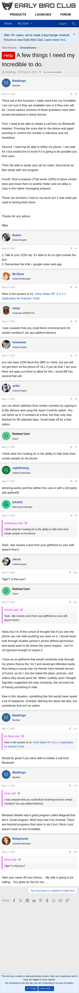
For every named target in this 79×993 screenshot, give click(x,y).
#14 (75, 852)
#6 (76, 399)
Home (8, 23)
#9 (76, 515)
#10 (75, 572)
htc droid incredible (52, 72)
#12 (75, 728)
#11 (75, 602)
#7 (76, 447)
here (63, 39)
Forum (65, 14)
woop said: (10, 793)
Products (18, 14)
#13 (75, 785)
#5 (76, 355)
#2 (76, 248)
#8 (76, 481)
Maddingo (10, 72)
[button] (31, 23)
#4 (76, 321)
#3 (76, 287)
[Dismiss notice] (73, 35)
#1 (76, 94)
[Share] (71, 94)
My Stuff (23, 23)
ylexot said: (10, 859)
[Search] (73, 23)
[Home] (51, 21)
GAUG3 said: (11, 609)
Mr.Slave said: (12, 736)
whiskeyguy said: (13, 523)
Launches (43, 14)
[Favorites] (55, 21)
